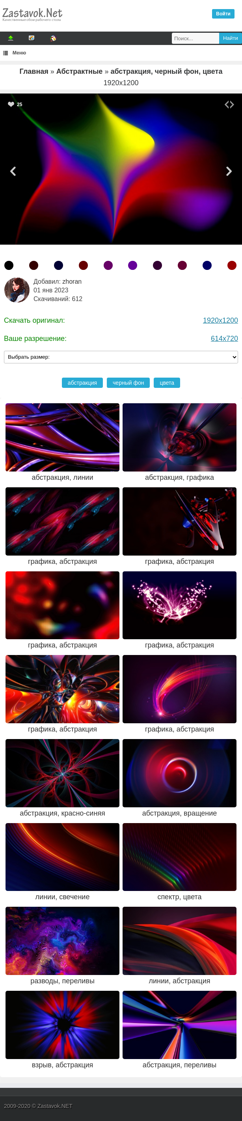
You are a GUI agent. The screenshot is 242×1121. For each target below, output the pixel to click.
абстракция (82, 383)
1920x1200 (220, 320)
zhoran (72, 281)
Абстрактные (79, 71)
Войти (223, 14)
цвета (167, 383)
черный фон (128, 383)
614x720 (224, 338)
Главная (34, 71)
